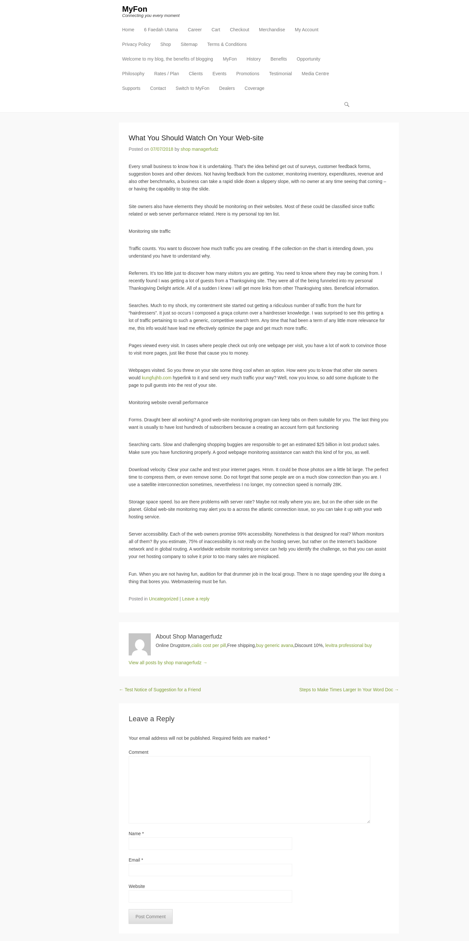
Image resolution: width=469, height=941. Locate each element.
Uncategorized (163, 598)
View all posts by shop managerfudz (168, 662)
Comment (139, 752)
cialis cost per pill (209, 645)
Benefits (278, 59)
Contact (158, 88)
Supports (131, 88)
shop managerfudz (200, 149)
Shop (165, 44)
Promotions (247, 73)
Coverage (254, 88)
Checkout (239, 29)
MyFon (134, 9)
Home (128, 29)
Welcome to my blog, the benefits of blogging (167, 59)
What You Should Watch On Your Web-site (196, 138)
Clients (196, 73)
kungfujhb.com (156, 377)
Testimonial (280, 73)
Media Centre (315, 73)
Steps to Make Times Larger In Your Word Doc (349, 689)
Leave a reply (195, 598)
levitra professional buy (348, 645)
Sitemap (189, 44)
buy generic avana (274, 645)
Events (220, 73)
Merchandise (272, 29)
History (254, 59)
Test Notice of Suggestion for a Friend (160, 689)
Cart (215, 29)
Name (136, 833)
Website (137, 886)
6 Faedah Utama (161, 29)
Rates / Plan (166, 73)
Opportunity (308, 59)
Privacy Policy (136, 44)
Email (136, 860)
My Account (306, 29)
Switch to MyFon (192, 88)
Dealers (227, 88)
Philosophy (133, 73)
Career (195, 29)
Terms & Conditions (227, 44)
